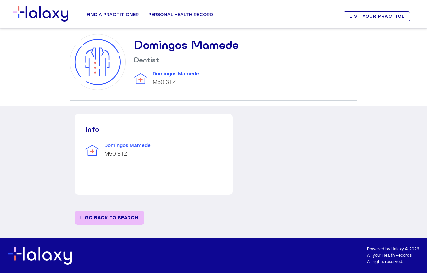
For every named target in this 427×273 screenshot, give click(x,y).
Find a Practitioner (113, 14)
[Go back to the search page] (109, 218)
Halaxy (397, 249)
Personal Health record (180, 14)
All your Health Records (389, 255)
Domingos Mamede (176, 74)
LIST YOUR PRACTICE (377, 16)
